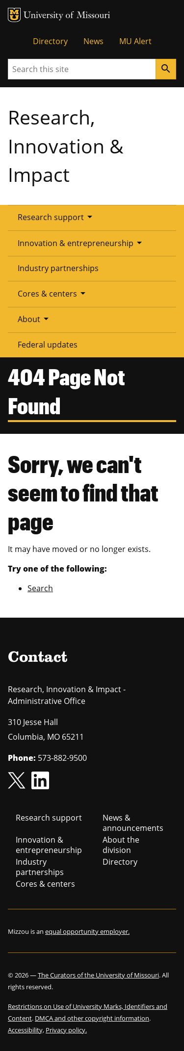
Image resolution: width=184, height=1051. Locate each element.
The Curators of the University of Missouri (98, 975)
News (93, 41)
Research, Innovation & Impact (65, 145)
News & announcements (133, 822)
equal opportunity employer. (87, 931)
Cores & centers (53, 293)
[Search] (166, 69)
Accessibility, (26, 1030)
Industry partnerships (58, 268)
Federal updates (48, 344)
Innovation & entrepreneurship (81, 243)
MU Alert (135, 41)
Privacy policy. (66, 1030)
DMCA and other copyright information (92, 1018)
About (35, 319)
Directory (50, 41)
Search (40, 588)
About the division (121, 844)
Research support (57, 217)
